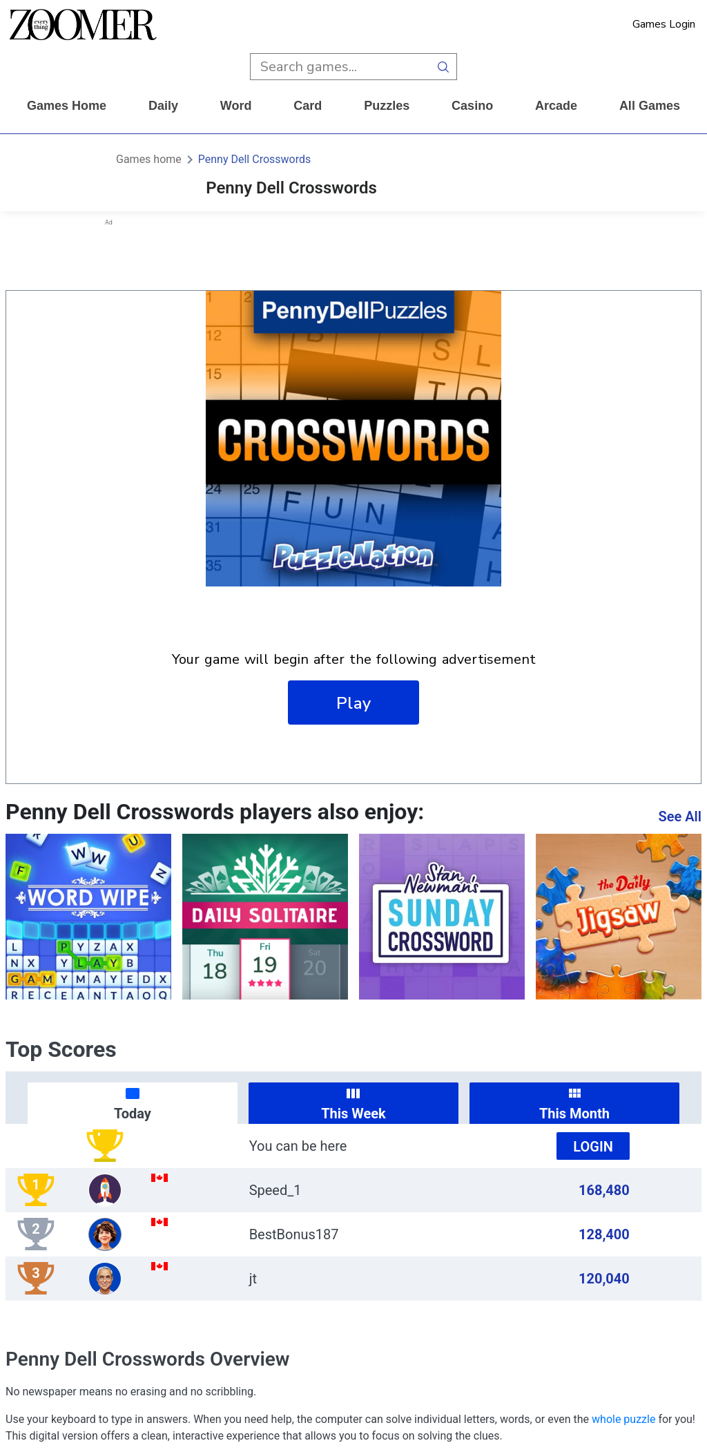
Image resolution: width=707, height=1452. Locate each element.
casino (472, 106)
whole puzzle (623, 1419)
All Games (649, 106)
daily (163, 106)
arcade (556, 106)
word (236, 106)
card (307, 106)
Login (593, 1146)
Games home (66, 106)
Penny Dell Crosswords (254, 159)
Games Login (663, 24)
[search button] (443, 66)
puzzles (386, 106)
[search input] (340, 66)
